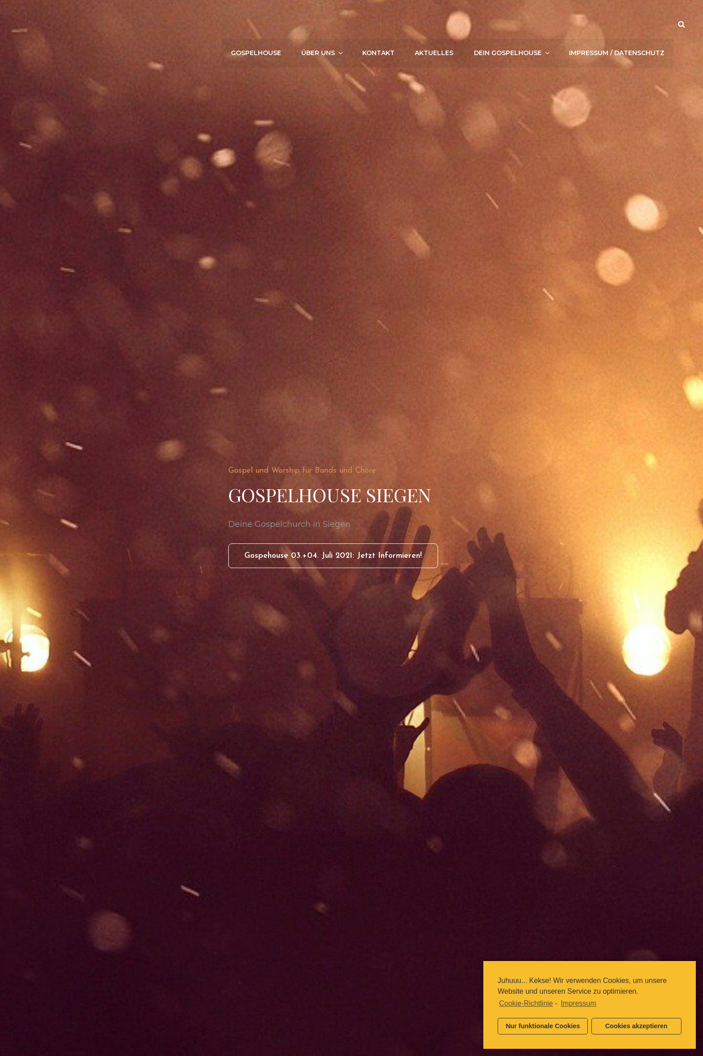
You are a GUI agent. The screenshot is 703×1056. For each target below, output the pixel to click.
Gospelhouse (256, 24)
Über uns (323, 24)
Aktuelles (434, 24)
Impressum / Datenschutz (616, 24)
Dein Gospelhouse (512, 24)
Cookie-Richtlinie (526, 1003)
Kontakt (379, 24)
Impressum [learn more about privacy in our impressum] (578, 1003)
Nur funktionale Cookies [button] (543, 1026)
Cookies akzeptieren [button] (636, 1026)
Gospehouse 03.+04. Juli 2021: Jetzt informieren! (341, 558)
